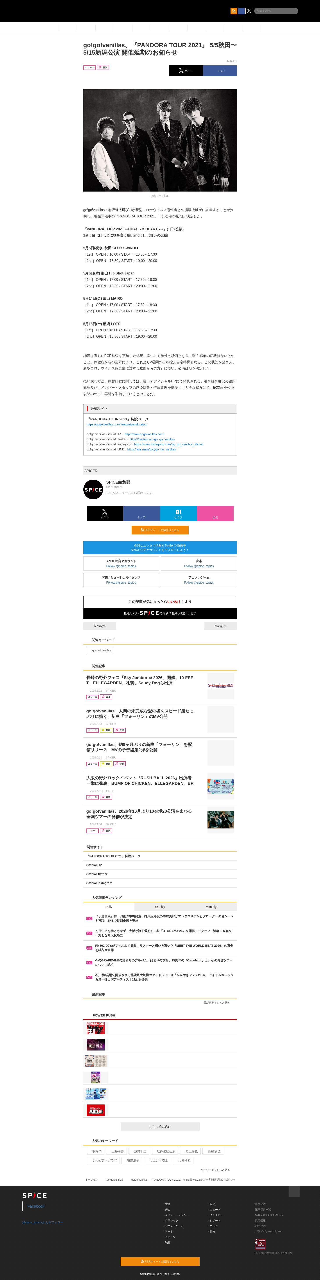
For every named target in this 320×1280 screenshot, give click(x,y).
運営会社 (260, 1203)
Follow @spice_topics (121, 566)
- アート (168, 1231)
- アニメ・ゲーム (174, 1226)
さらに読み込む (172, 1126)
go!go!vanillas (100, 650)
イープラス (91, 1179)
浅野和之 (139, 1151)
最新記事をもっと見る (219, 1002)
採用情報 (260, 1220)
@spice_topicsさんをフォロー (42, 1222)
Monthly (211, 907)
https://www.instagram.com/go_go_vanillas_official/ (169, 444)
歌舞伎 (95, 1151)
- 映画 (167, 1242)
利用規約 (260, 1226)
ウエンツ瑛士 (157, 1160)
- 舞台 (167, 1209)
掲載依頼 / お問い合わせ (269, 1215)
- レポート (214, 1220)
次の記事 (224, 626)
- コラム (213, 1226)
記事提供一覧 (263, 1209)
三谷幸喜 (116, 1151)
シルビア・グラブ (103, 1160)
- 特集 (211, 1231)
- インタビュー (217, 1215)
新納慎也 (212, 1151)
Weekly (160, 907)
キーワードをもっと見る (217, 1169)
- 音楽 (167, 1203)
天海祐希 (183, 1160)
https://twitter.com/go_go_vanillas (152, 439)
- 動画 (211, 1203)
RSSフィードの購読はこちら (163, 530)
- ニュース (214, 1209)
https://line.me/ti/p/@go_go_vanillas (151, 449)
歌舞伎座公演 (164, 1151)
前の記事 (96, 626)
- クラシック (171, 1220)
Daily (108, 907)
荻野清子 (131, 1160)
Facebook (35, 1206)
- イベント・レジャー (176, 1215)
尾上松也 (190, 1151)
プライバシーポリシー (268, 1231)
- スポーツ (170, 1237)
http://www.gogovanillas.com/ (144, 434)
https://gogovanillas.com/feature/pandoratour (117, 424)
